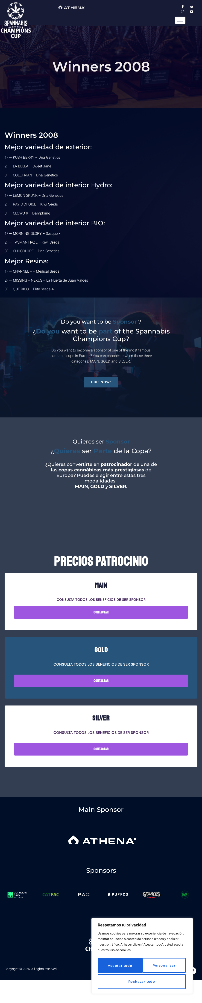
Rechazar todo (162, 967)
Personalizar (118, 967)
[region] (142, 957)
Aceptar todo (142, 981)
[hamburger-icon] (180, 20)
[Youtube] (192, 976)
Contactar (101, 618)
